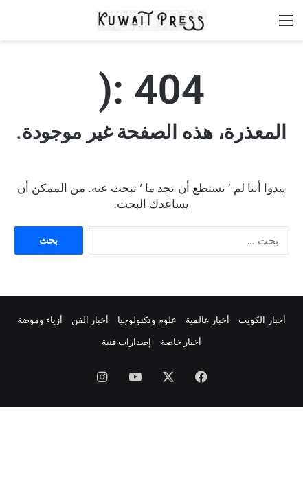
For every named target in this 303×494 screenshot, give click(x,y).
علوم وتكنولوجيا (146, 320)
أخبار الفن (90, 320)
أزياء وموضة (39, 320)
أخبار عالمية (207, 320)
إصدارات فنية (126, 342)
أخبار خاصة (181, 342)
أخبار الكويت (261, 320)
